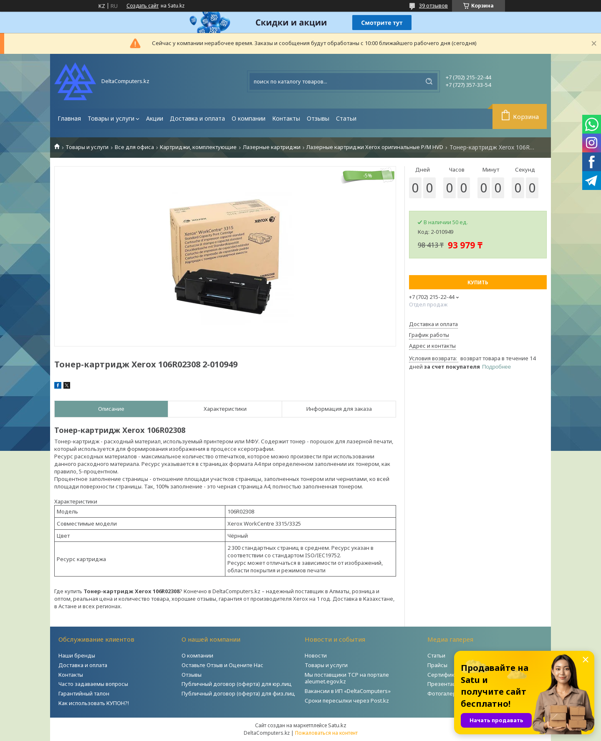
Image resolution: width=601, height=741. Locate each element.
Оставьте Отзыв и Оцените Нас (222, 665)
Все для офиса (134, 147)
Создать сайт (142, 6)
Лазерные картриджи (271, 147)
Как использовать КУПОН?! (93, 703)
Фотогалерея (444, 693)
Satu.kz (337, 725)
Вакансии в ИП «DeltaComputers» (348, 691)
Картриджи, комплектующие (198, 147)
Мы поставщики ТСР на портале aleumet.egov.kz (347, 678)
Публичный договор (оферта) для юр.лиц (237, 684)
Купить (477, 282)
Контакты (286, 118)
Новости (316, 655)
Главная (69, 118)
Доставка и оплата (197, 118)
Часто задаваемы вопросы (93, 684)
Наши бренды (76, 655)
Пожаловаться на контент (326, 732)
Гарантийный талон (83, 693)
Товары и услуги (111, 118)
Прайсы (437, 665)
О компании (248, 118)
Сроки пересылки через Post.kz (347, 700)
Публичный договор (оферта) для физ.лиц (238, 693)
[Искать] (429, 81)
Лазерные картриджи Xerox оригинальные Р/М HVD (374, 147)
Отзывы (318, 118)
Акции (154, 118)
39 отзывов (433, 5)
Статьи (346, 118)
